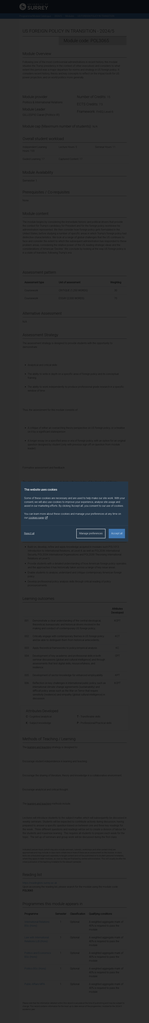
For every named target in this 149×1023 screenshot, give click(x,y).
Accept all (116, 533)
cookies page (38, 517)
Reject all (29, 533)
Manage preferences (91, 533)
